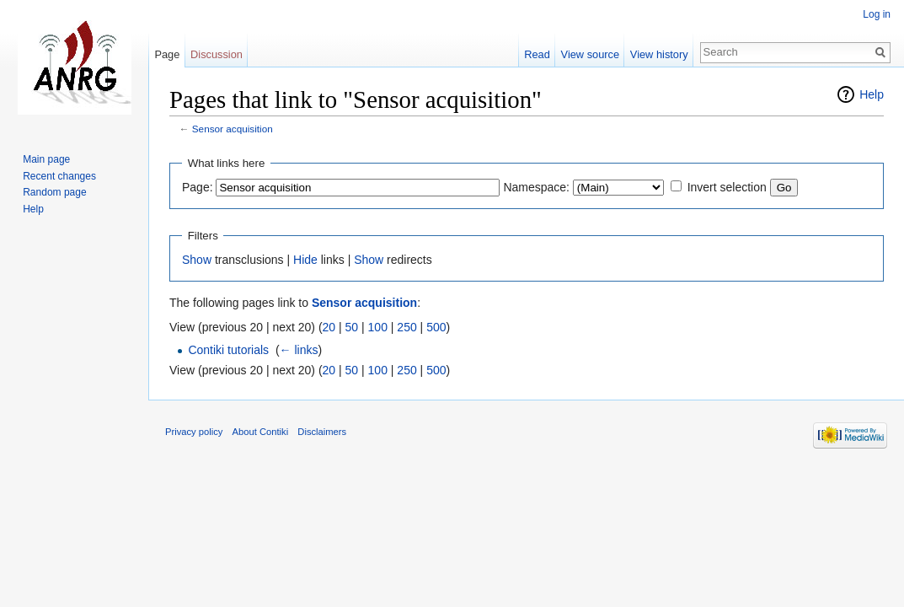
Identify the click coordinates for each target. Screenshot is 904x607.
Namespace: (536, 187)
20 (329, 327)
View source (590, 54)
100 (378, 327)
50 (352, 327)
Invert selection (727, 187)
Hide (305, 259)
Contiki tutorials (228, 350)
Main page (46, 159)
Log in (877, 14)
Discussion (216, 54)
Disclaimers (321, 432)
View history (659, 54)
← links (299, 350)
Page (166, 54)
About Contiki (261, 432)
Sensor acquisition (232, 128)
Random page (54, 192)
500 (436, 327)
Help (871, 94)
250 (406, 327)
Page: (197, 187)
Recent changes (59, 176)
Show (196, 259)
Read (537, 54)
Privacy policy (193, 432)
